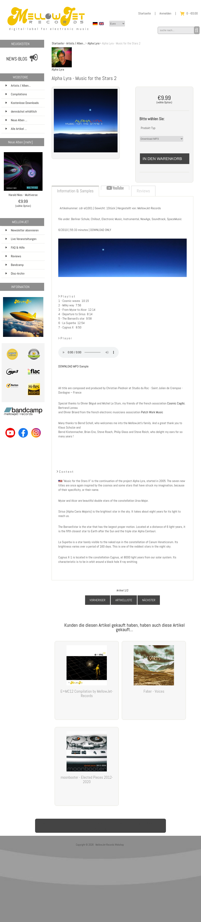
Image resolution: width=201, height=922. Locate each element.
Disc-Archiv (15, 273)
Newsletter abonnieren (22, 230)
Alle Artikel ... (16, 129)
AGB (45, 823)
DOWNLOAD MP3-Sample (73, 366)
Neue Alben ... (16, 120)
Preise (118, 823)
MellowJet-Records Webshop (110, 844)
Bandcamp (15, 265)
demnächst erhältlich (25, 112)
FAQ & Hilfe (15, 247)
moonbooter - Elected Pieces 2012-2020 (87, 779)
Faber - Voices (154, 691)
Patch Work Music (152, 412)
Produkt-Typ (148, 128)
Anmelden (165, 13)
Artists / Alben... (75, 43)
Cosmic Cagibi (175, 403)
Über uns (152, 823)
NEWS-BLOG (16, 59)
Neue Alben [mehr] (20, 142)
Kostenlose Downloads (25, 104)
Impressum (85, 823)
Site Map (134, 823)
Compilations (25, 94)
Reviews (13, 256)
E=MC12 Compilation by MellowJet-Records (86, 693)
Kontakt (103, 823)
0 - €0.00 (189, 13)
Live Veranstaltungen (21, 239)
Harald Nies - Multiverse (23, 193)
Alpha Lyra (93, 43)
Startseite (144, 13)
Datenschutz (62, 823)
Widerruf (100, 828)
